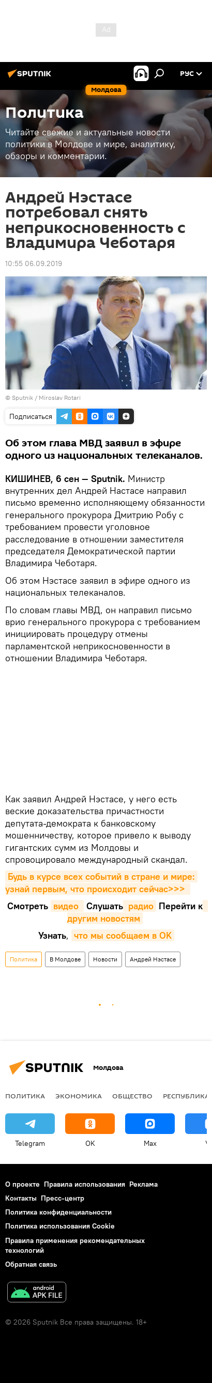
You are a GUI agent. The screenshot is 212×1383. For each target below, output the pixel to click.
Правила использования (84, 1184)
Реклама (143, 1184)
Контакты (21, 1198)
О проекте (22, 1184)
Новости (105, 959)
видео (67, 906)
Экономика (78, 1095)
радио (140, 906)
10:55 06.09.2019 (33, 263)
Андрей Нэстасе (153, 959)
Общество (132, 1095)
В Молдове (65, 959)
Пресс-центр (62, 1198)
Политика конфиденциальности (58, 1212)
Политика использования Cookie (60, 1226)
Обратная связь (31, 1264)
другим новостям (137, 912)
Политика (23, 959)
